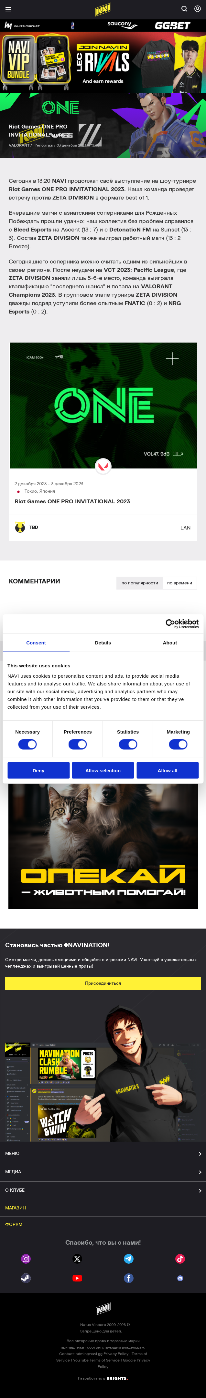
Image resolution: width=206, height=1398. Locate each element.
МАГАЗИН (15, 1208)
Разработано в (103, 1378)
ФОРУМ (13, 1224)
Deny (39, 770)
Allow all (168, 770)
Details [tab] (103, 642)
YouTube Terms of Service (96, 1360)
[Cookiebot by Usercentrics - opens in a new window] (170, 624)
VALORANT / (21, 145)
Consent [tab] (36, 642)
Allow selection (103, 770)
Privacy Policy (115, 1354)
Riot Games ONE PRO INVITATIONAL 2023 (72, 502)
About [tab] (170, 642)
